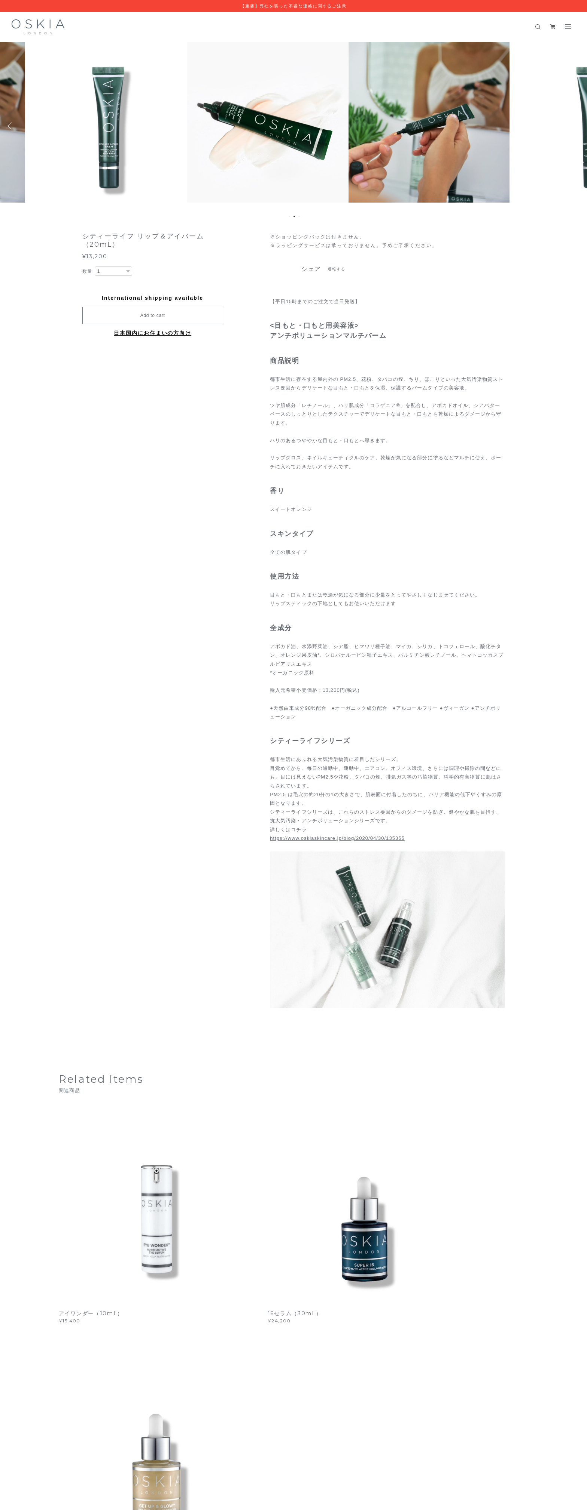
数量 (87, 271)
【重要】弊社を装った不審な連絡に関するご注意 (293, 6)
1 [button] (289, 216)
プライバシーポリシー (119, 1463)
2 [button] (294, 216)
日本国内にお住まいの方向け (152, 333)
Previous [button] (11, 126)
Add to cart (152, 315)
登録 (455, 1358)
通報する (337, 269)
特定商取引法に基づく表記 (176, 1463)
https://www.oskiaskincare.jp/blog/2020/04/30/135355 (337, 838)
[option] (124, 126)
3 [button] (299, 216)
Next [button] (576, 126)
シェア (311, 269)
